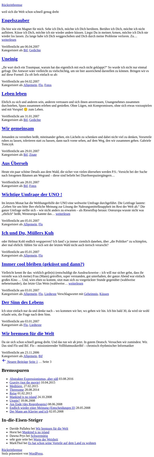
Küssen (104, 294)
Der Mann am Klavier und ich (29, 411)
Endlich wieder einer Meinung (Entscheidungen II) (42, 408)
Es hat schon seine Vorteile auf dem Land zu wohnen (62, 443)
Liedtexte (50, 294)
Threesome (17, 389)
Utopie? (15, 400)
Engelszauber (15, 20)
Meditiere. (16, 386)
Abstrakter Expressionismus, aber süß (34, 379)
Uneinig (10, 58)
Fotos (48, 85)
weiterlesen (9, 39)
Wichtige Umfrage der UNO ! (32, 194)
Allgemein (30, 85)
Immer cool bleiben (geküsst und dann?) (43, 264)
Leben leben (14, 93)
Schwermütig (39, 435)
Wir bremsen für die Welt (28, 333)
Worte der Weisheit (45, 439)
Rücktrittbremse (12, 5)
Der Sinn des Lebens (23, 302)
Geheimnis (91, 294)
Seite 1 (33, 361)
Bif (25, 50)
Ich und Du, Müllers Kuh (28, 232)
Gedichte (35, 50)
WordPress (36, 453)
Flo (40, 85)
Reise (13, 393)
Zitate (33, 154)
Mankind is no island (23, 397)
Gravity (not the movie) (25, 382)
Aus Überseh (15, 163)
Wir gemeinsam (18, 128)
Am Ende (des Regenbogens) (28, 404)
